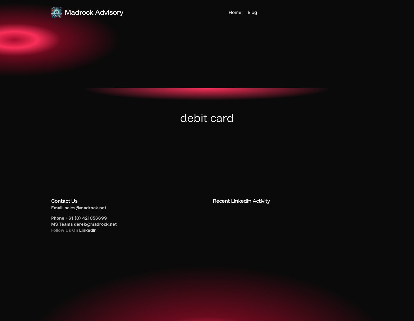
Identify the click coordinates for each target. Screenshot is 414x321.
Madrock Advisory (94, 12)
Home (235, 12)
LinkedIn (88, 230)
